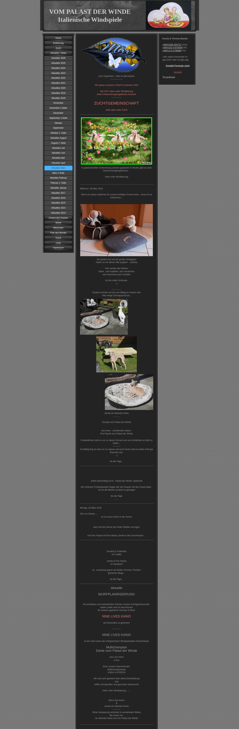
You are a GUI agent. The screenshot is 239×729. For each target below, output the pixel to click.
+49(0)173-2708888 (171, 50)
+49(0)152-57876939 (172, 47)
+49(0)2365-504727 (171, 44)
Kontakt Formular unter (178, 65)
